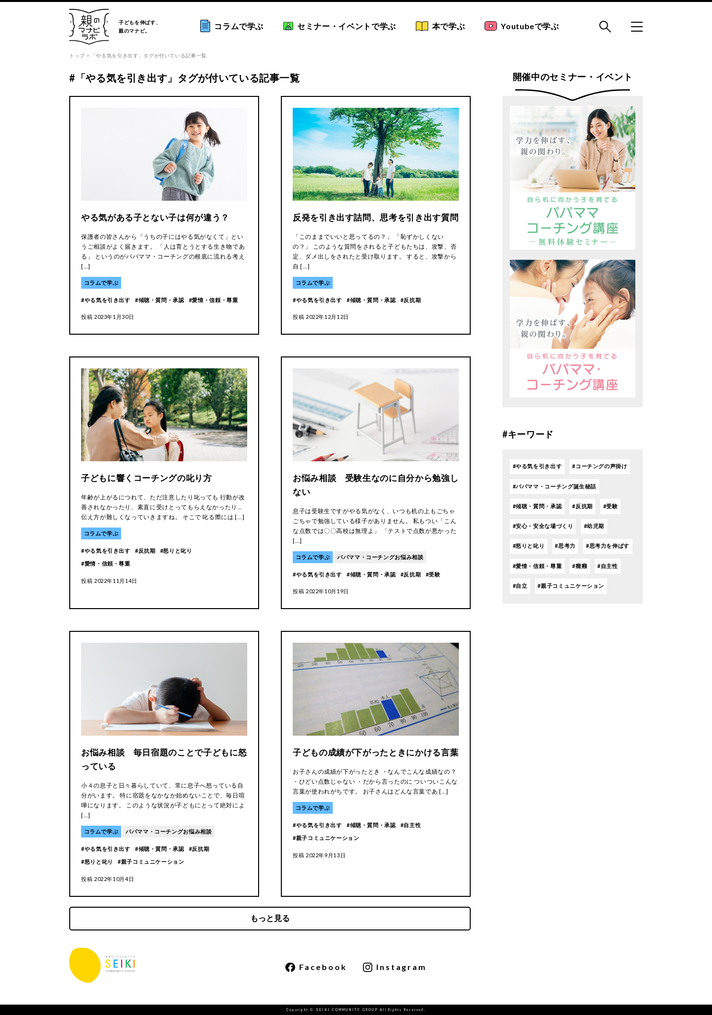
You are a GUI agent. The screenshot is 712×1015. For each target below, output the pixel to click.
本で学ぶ (440, 26)
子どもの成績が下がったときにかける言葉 (375, 752)
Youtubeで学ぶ (522, 26)
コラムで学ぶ (232, 26)
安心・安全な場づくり (544, 526)
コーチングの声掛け (601, 466)
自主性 (412, 825)
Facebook (316, 967)
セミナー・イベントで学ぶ (339, 26)
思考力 (567, 545)
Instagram (395, 967)
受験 (434, 574)
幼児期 (595, 526)
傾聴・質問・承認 (161, 300)
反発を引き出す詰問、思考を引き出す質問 (375, 217)
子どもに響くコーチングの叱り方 (146, 478)
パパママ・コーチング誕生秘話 (556, 486)
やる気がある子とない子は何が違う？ (155, 217)
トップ (77, 55)
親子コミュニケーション (152, 861)
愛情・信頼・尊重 (215, 300)
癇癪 (581, 566)
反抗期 (412, 300)
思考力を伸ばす (609, 545)
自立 (521, 585)
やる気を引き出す (108, 300)
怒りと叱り (177, 550)
